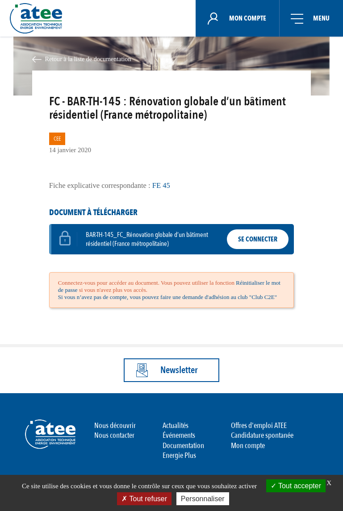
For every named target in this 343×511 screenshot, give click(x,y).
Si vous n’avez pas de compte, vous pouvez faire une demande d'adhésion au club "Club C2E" (167, 297)
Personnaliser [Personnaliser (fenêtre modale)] (203, 499)
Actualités (175, 425)
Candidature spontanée (262, 435)
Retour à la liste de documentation (88, 58)
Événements (179, 435)
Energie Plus (179, 455)
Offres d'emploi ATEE (259, 425)
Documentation (183, 445)
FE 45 (160, 185)
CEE (57, 139)
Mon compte (248, 445)
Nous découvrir (115, 425)
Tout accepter (296, 486)
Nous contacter (114, 435)
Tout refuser (144, 499)
